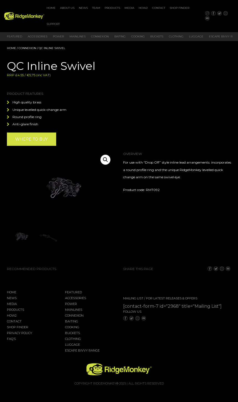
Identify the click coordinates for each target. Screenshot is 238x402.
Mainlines (77, 36)
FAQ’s (11, 339)
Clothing (176, 36)
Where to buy (31, 139)
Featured (14, 36)
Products (112, 8)
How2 (143, 8)
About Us (67, 8)
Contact (158, 8)
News (83, 8)
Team (96, 8)
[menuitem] (51, 8)
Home (51, 8)
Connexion (100, 36)
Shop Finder (179, 8)
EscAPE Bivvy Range (82, 350)
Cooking (138, 36)
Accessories (37, 36)
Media (129, 8)
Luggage (196, 36)
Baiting (120, 36)
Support (53, 24)
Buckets (156, 36)
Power (58, 36)
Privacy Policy (19, 333)
